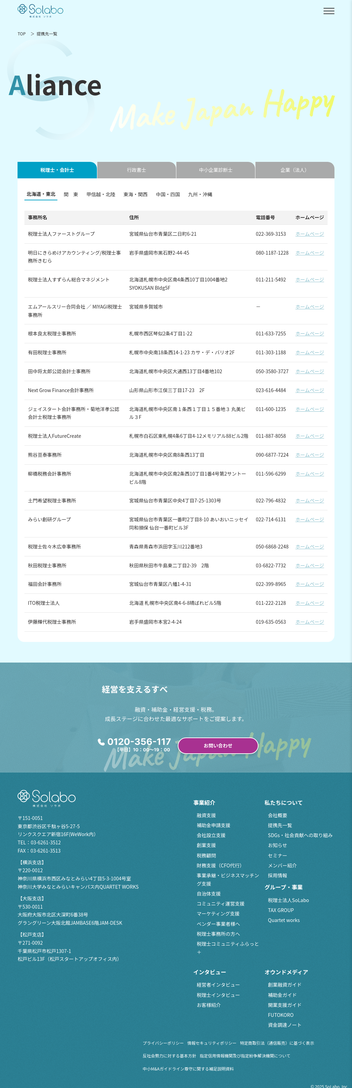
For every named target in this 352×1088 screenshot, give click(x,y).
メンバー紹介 (282, 865)
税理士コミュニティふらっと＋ (228, 947)
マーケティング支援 (218, 913)
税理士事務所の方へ (218, 933)
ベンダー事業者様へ (218, 923)
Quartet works (284, 920)
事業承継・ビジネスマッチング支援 (228, 879)
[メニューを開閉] (328, 10)
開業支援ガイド (285, 1004)
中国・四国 (168, 194)
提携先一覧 (280, 825)
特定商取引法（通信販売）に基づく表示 (277, 1043)
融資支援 (206, 815)
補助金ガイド (282, 994)
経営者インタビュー (218, 984)
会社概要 (277, 815)
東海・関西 (135, 194)
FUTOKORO (281, 1014)
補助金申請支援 (213, 825)
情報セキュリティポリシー (211, 1043)
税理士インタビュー (218, 994)
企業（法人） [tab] (294, 169)
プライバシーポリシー (163, 1043)
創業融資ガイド (285, 984)
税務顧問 (206, 855)
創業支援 (206, 845)
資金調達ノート (285, 1024)
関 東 (71, 194)
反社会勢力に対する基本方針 (169, 1055)
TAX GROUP (281, 910)
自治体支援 (209, 893)
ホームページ (309, 233)
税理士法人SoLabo (288, 900)
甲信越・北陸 (100, 194)
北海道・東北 (40, 193)
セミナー (277, 855)
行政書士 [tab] (136, 169)
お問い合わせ (218, 745)
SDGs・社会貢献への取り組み (300, 835)
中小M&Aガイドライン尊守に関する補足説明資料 (188, 1069)
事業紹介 (204, 802)
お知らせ (277, 845)
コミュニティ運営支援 (220, 903)
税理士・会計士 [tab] (57, 169)
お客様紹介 (209, 1004)
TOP (21, 33)
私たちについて (284, 802)
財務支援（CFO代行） (220, 865)
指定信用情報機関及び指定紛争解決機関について (245, 1055)
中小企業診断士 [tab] (216, 169)
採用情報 (277, 875)
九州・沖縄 (200, 194)
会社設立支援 (211, 835)
